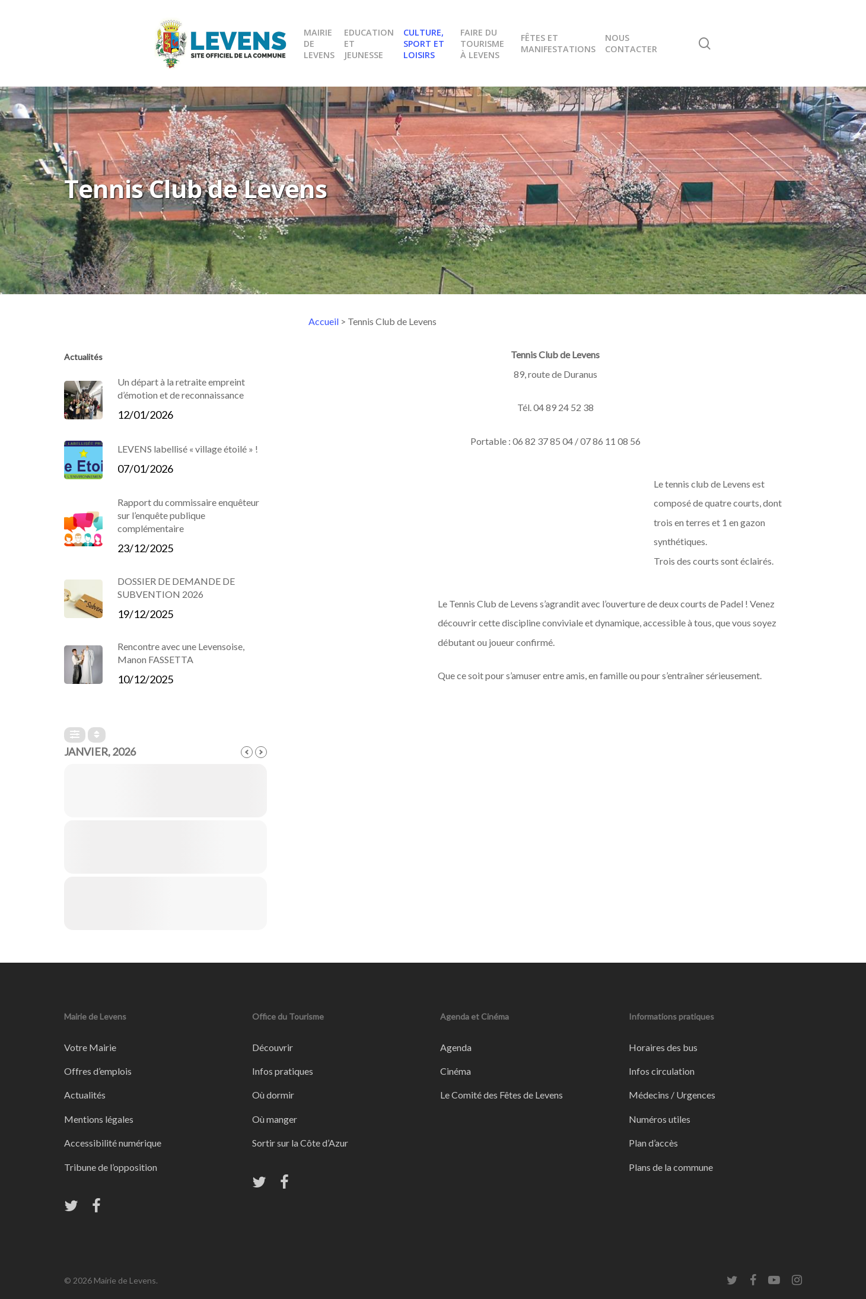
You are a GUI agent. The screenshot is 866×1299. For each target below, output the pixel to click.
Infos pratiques (282, 1071)
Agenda (456, 1047)
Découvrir (272, 1047)
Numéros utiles (659, 1119)
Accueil (323, 321)
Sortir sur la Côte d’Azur (300, 1142)
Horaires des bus (663, 1047)
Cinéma (455, 1071)
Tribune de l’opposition (110, 1167)
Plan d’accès (653, 1142)
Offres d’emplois (98, 1071)
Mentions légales (98, 1119)
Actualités (85, 1094)
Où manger (274, 1119)
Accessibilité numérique (112, 1142)
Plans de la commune (671, 1167)
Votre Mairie (90, 1047)
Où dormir (273, 1094)
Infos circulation (662, 1071)
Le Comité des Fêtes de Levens (501, 1094)
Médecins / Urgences (672, 1094)
